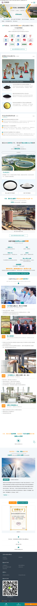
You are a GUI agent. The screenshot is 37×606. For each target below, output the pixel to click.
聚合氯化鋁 (15, 21)
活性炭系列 (20, 557)
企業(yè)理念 (5, 568)
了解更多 (6, 495)
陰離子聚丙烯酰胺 (25, 19)
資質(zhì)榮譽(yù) (12, 502)
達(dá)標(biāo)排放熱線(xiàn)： (18, 273)
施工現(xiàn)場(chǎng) (18, 231)
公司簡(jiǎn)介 (5, 565)
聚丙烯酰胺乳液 (9, 21)
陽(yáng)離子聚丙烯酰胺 (16, 19)
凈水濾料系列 (5, 558)
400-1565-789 (26, 428)
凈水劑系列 (18, 152)
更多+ (34, 56)
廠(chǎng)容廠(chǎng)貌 (22, 502)
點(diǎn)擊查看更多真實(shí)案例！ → (18, 235)
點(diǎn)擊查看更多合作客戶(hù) (18, 49)
